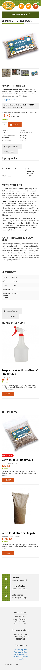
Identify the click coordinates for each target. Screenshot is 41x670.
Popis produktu (11, 146)
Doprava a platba (20, 650)
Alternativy (9, 316)
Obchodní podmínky (20, 657)
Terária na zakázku (20, 652)
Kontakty (20, 659)
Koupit (15, 124)
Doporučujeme (11, 311)
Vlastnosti (9, 152)
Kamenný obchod (20, 654)
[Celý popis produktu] (10, 99)
